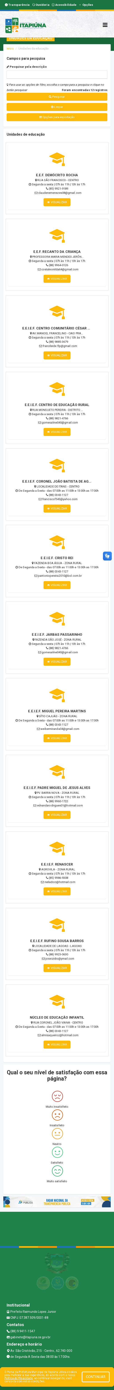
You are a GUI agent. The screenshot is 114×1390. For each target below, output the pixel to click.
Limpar (57, 107)
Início (10, 48)
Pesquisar (57, 96)
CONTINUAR (95, 1377)
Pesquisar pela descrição (27, 66)
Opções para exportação (57, 117)
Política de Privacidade (18, 1378)
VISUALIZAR (57, 202)
